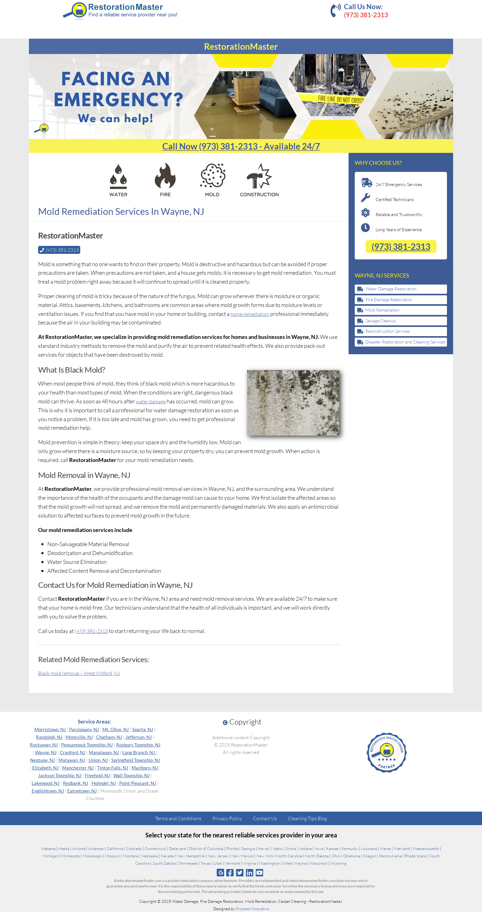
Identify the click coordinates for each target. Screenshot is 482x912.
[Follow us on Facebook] (230, 872)
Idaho (277, 848)
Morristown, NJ (50, 729)
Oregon (369, 855)
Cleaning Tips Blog (307, 818)
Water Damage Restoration (391, 288)
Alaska (63, 848)
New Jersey (218, 855)
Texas (206, 862)
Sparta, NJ (142, 729)
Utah (218, 862)
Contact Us (265, 818)
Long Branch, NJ (139, 752)
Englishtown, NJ (48, 790)
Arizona (78, 848)
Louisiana (369, 848)
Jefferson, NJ (138, 736)
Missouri (112, 855)
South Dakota (164, 862)
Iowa (319, 848)
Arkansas (96, 848)
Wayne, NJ (46, 752)
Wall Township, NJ (131, 775)
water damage (152, 401)
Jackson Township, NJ (59, 775)
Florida (232, 848)
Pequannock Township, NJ (87, 744)
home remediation (252, 313)
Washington (269, 862)
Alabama (48, 848)
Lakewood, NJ (46, 783)
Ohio (336, 855)
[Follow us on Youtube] (259, 872)
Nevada (167, 855)
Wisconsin (318, 862)
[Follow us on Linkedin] (250, 872)
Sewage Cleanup (380, 320)
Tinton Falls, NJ (112, 767)
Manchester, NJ (78, 767)
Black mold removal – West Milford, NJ (83, 672)
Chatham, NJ (109, 736)
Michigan (50, 855)
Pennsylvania (390, 855)
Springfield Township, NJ (135, 760)
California (115, 848)
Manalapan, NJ (104, 752)
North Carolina (289, 855)
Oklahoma (351, 855)
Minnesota (70, 855)
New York (264, 855)
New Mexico (242, 855)
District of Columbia (206, 848)
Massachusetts (426, 848)
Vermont (232, 862)
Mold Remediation (382, 309)
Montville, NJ (79, 736)
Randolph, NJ (49, 736)
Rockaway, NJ (44, 744)
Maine (385, 848)
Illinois (290, 848)
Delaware (177, 848)
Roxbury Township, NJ (138, 744)
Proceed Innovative (252, 908)
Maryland (402, 848)
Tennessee (188, 862)
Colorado (134, 848)
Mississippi (92, 855)
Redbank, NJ (75, 783)
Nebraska (149, 855)
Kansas (332, 848)
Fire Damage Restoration (388, 299)
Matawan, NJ (71, 760)
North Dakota (317, 855)
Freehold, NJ (97, 775)
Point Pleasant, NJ (137, 783)
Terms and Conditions (178, 818)
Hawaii (264, 848)
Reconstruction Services (387, 331)
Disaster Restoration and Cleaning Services (405, 341)
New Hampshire (191, 855)
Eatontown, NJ (82, 790)
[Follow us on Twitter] (239, 872)
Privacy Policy (227, 818)
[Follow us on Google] (220, 872)
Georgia (248, 848)
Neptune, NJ (42, 760)
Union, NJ (98, 760)
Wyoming (338, 862)
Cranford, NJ (72, 752)
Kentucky (350, 848)
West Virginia (294, 862)
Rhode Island (416, 855)
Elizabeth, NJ (45, 767)
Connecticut (155, 848)
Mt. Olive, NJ (115, 729)
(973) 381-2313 (366, 14)
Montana (130, 855)
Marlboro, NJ (145, 767)
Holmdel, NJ (104, 783)
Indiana (305, 848)
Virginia (249, 862)
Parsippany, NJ (84, 729)
